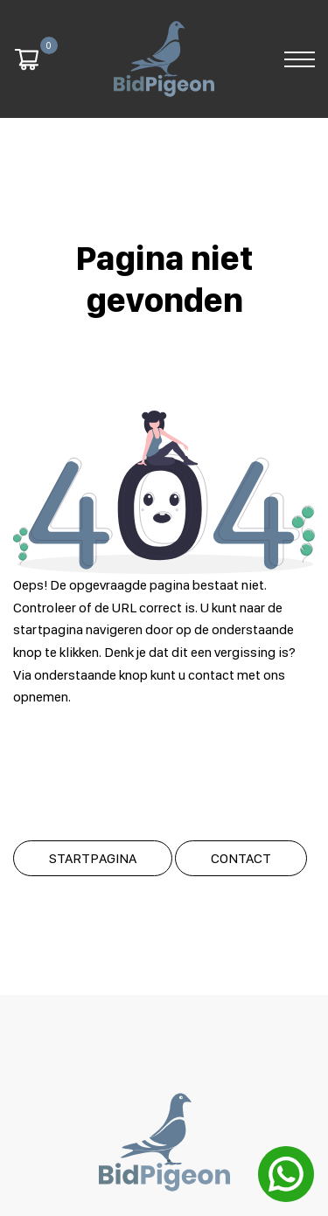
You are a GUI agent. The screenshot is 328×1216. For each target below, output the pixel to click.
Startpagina (92, 854)
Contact (241, 854)
